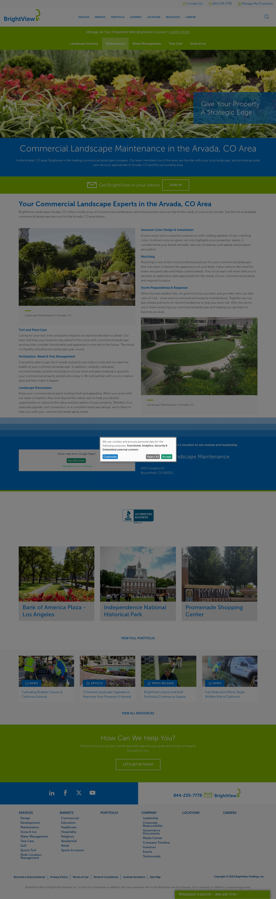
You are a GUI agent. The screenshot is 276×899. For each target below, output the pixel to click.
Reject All (153, 456)
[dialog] (138, 449)
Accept (166, 456)
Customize (110, 456)
